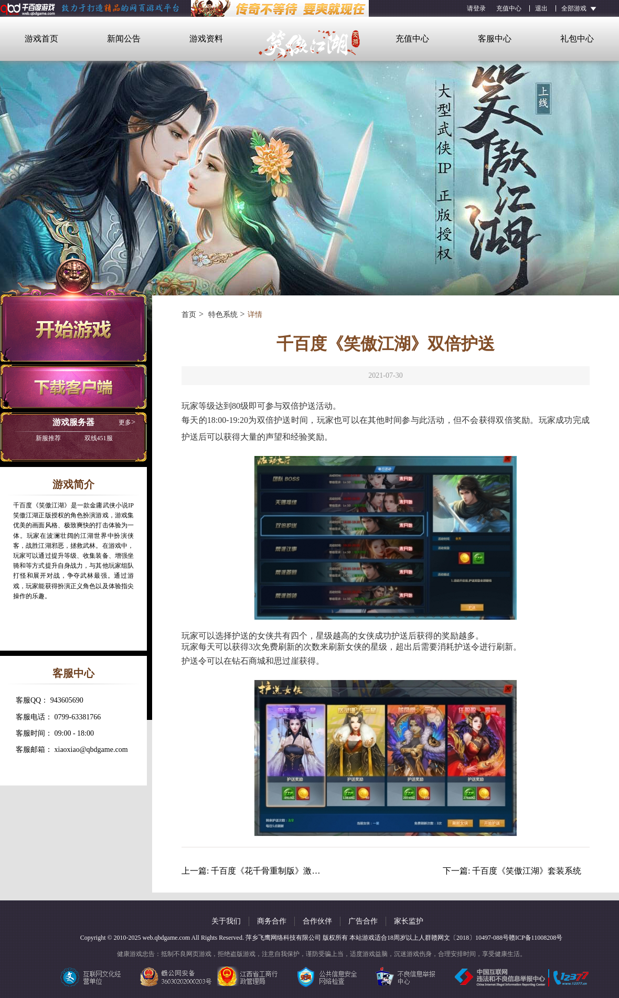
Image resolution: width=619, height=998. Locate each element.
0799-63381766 (78, 717)
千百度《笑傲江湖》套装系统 (526, 870)
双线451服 (74, 438)
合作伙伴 (317, 921)
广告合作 (363, 921)
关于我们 (226, 921)
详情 (255, 314)
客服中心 (494, 38)
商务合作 (271, 921)
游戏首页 (41, 38)
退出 (541, 8)
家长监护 (408, 921)
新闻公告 (124, 38)
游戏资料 (206, 38)
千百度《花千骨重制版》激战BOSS (276, 870)
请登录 (476, 8)
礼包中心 (577, 38)
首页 (189, 314)
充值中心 (508, 8)
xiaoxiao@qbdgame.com (91, 749)
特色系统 (222, 314)
